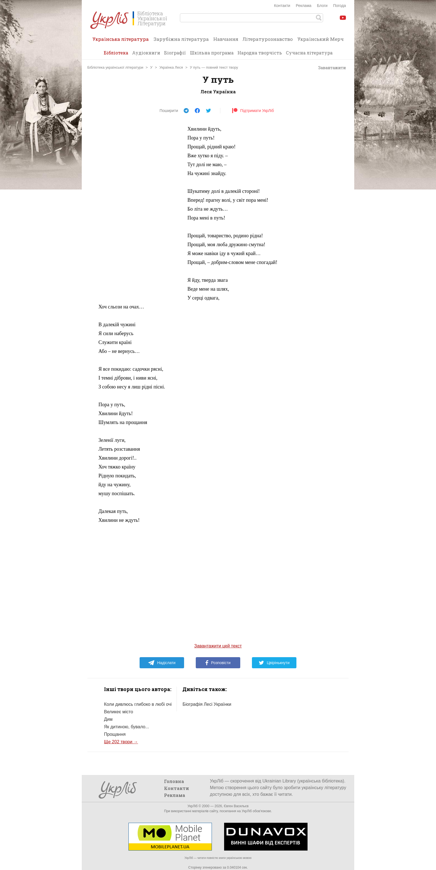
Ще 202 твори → (121, 741)
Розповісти (218, 662)
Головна (174, 781)
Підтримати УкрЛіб (253, 110)
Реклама (303, 6)
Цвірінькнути (274, 662)
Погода (339, 6)
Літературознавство (267, 39)
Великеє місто (118, 711)
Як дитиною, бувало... (126, 726)
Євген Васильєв (236, 806)
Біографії (175, 53)
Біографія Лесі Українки (206, 704)
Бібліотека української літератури (115, 67)
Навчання (225, 39)
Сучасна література (309, 53)
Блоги (322, 6)
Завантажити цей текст (218, 646)
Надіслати (161, 662)
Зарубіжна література (181, 39)
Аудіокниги (146, 53)
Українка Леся (171, 67)
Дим (108, 719)
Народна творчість (259, 53)
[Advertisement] (140, 207)
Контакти (282, 6)
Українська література (120, 41)
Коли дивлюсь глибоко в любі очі (138, 704)
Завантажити (329, 67)
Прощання (115, 734)
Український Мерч (320, 39)
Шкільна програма (212, 53)
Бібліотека (116, 53)
